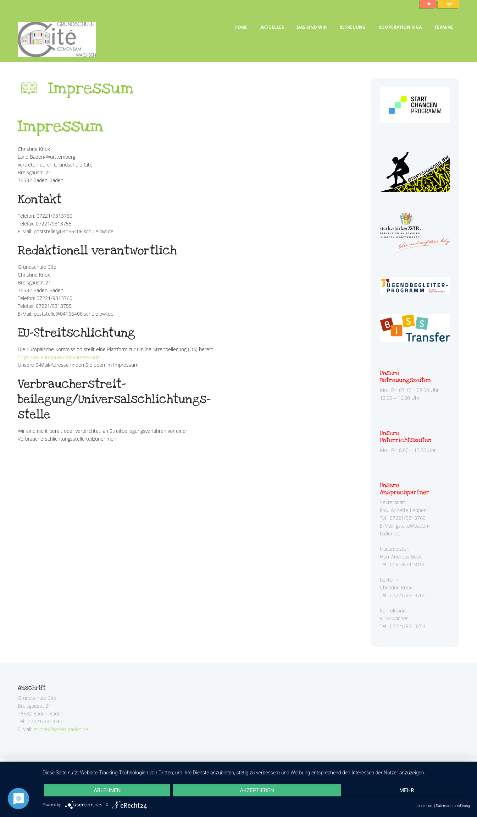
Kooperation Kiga (400, 27)
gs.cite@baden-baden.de (61, 729)
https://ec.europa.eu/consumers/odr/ (59, 357)
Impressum (424, 806)
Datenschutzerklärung (453, 806)
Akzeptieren (257, 790)
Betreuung (352, 27)
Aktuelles (272, 27)
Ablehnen (107, 790)
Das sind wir (312, 27)
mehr (406, 790)
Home (241, 27)
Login (448, 3)
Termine (444, 27)
